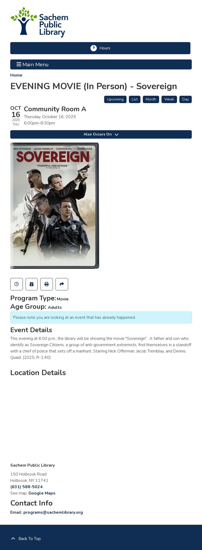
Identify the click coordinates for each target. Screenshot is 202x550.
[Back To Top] (101, 538)
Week (169, 99)
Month (151, 99)
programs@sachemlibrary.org (53, 512)
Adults (55, 307)
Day (185, 99)
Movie (63, 299)
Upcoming (115, 99)
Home (16, 75)
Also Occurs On (101, 134)
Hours (106, 48)
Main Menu (33, 64)
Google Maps (41, 493)
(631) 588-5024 (26, 487)
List (135, 99)
